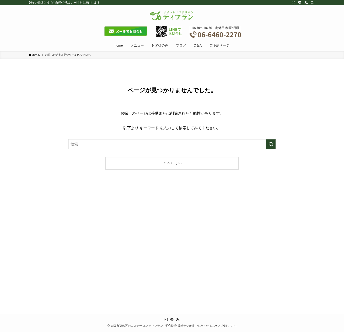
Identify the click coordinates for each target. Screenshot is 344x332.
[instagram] (293, 2)
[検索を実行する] (271, 144)
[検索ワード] (172, 144)
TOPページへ (172, 163)
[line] (300, 2)
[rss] (306, 2)
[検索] (312, 2)
